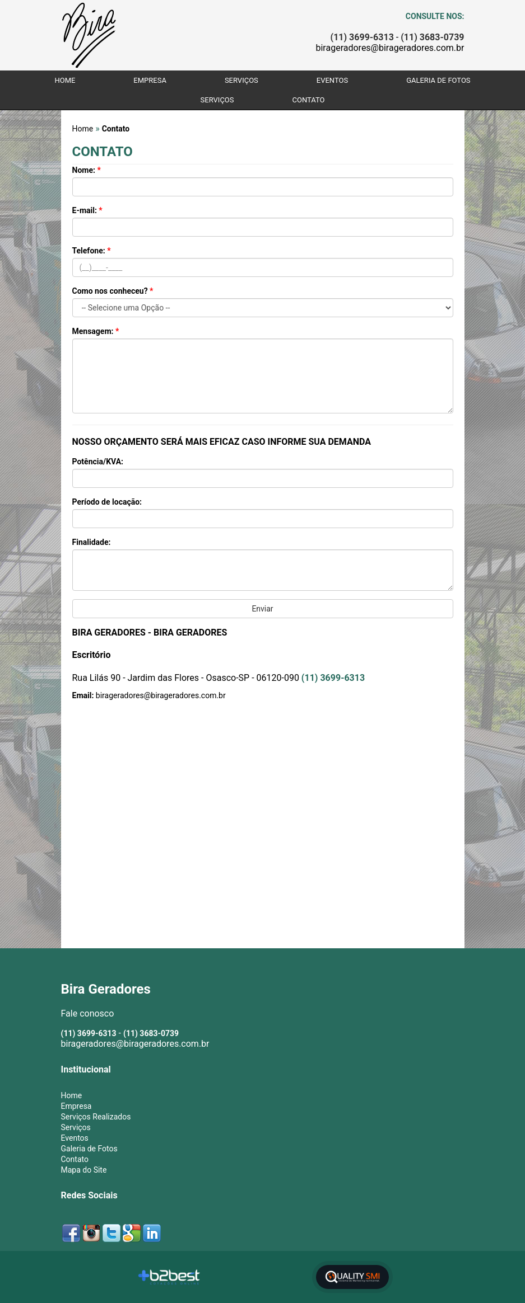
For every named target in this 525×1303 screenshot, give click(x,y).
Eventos (332, 80)
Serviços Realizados (96, 1116)
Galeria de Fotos (438, 80)
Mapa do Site (84, 1169)
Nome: (86, 170)
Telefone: (91, 250)
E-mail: (87, 210)
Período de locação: (107, 501)
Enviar (262, 608)
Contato (308, 100)
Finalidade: (91, 542)
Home (64, 80)
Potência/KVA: (98, 461)
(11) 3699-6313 (333, 677)
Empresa (149, 80)
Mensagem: (95, 331)
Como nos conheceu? (113, 290)
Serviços (241, 80)
